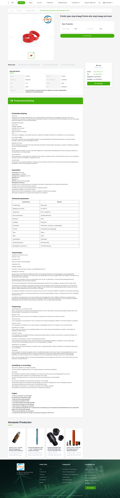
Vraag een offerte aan (90, 2)
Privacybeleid (43, 479)
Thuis (12, 2)
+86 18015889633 (97, 74)
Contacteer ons (76, 2)
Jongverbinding (66, 477)
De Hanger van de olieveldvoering (70, 474)
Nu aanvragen (99, 83)
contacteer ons (43, 477)
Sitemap (41, 482)
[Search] (99, 2)
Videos (30, 2)
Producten (21, 2)
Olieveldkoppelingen (67, 479)
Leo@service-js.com (98, 71)
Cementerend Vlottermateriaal (69, 469)
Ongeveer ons (43, 471)
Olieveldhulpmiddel (66, 482)
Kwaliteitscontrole (62, 2)
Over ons (39, 2)
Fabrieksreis (50, 2)
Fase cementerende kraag (68, 471)
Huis (41, 469)
